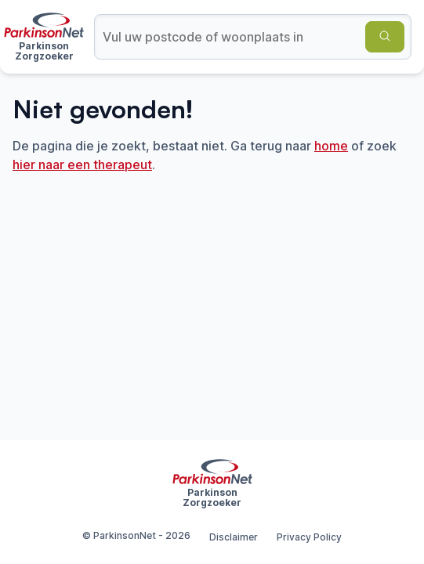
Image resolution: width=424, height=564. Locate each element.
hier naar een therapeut (82, 164)
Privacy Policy (309, 537)
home (331, 146)
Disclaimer (233, 537)
